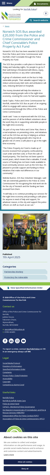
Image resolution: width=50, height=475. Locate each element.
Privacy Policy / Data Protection (15, 375)
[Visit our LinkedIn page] (11, 341)
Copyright (6, 381)
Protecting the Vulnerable (16, 277)
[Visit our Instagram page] (17, 341)
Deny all (25, 469)
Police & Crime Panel (11, 404)
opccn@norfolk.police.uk (15, 329)
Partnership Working (13, 271)
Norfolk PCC (11, 16)
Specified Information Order (14, 369)
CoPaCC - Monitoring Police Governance (19, 407)
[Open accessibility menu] (46, 13)
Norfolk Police (30, 9)
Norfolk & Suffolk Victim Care (14, 400)
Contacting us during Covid (13, 384)
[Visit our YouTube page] (23, 341)
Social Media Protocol (11, 363)
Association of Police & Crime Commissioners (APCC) (24, 419)
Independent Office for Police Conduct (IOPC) (21, 415)
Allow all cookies (25, 462)
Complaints (7, 372)
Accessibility (7, 378)
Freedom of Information (12, 366)
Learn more (9, 454)
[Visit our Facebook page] (5, 341)
